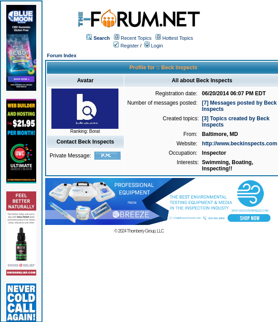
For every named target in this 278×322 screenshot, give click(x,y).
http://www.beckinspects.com (239, 143)
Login (153, 45)
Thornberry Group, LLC (145, 231)
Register (126, 45)
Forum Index (61, 55)
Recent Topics (136, 38)
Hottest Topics (177, 38)
